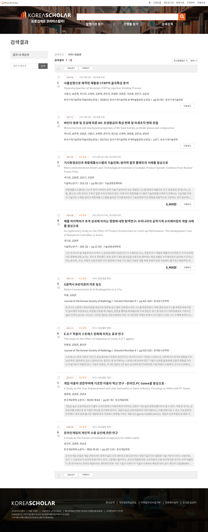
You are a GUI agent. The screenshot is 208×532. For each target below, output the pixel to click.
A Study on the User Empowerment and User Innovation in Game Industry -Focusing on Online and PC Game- (127, 388)
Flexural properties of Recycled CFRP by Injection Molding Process (102, 88)
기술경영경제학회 (113, 183)
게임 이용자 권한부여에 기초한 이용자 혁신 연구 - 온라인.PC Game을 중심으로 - (115, 383)
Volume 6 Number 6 (125, 350)
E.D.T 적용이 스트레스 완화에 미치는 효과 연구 (94, 334)
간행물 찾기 (131, 24)
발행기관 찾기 (94, 24)
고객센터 (191, 3)
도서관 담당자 (189, 502)
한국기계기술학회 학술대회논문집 (80, 100)
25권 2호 (84, 183)
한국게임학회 (121, 400)
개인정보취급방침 (127, 502)
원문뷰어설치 (171, 502)
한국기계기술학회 (174, 100)
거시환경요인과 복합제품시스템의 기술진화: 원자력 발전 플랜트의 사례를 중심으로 (116, 163)
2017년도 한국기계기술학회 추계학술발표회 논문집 (125, 139)
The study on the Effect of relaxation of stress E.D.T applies (99, 339)
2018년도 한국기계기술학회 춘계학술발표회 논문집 (125, 100)
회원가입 (180, 3)
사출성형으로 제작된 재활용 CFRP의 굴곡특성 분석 (96, 83)
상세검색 (167, 24)
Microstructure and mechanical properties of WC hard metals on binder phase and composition (119, 128)
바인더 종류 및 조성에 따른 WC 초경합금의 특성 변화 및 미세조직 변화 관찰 (111, 123)
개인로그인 (169, 3)
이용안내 (201, 3)
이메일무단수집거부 (151, 502)
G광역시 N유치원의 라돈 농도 (82, 284)
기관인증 (157, 3)
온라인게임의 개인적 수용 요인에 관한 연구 (91, 433)
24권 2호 (84, 247)
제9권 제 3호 (93, 449)
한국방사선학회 (161, 301)
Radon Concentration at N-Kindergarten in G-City (93, 289)
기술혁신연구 (70, 183)
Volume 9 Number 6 (125, 301)
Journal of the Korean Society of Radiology (88, 301)
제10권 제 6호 (94, 400)
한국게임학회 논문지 (74, 400)
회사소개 (110, 502)
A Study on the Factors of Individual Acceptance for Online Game (101, 438)
